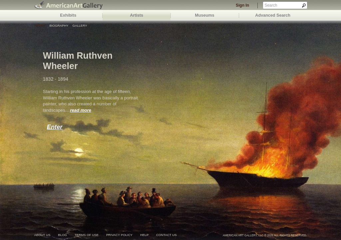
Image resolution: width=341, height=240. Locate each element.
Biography (58, 25)
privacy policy (119, 235)
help (144, 235)
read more (80, 110)
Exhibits (68, 15)
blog (62, 235)
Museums (204, 15)
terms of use (87, 235)
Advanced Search (272, 15)
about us (42, 235)
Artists (136, 15)
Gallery (80, 25)
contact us (166, 235)
